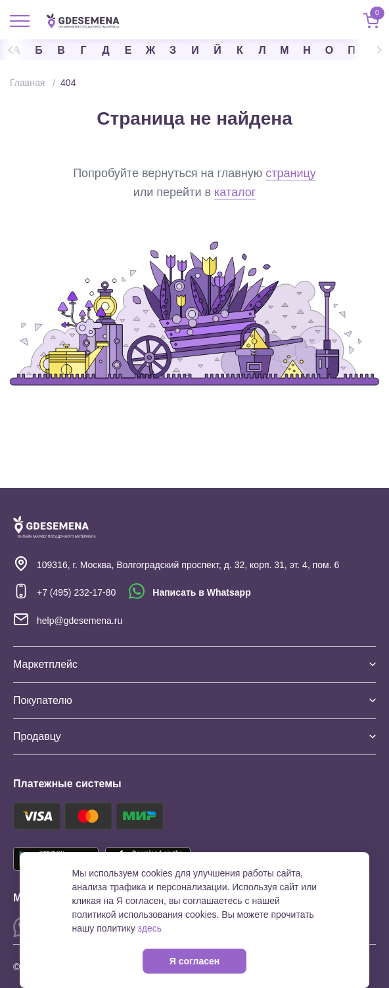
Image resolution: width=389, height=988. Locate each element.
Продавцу (194, 736)
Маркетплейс (194, 664)
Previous (19, 49)
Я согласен (194, 961)
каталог (235, 192)
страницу (290, 173)
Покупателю (194, 700)
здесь (150, 928)
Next (369, 49)
